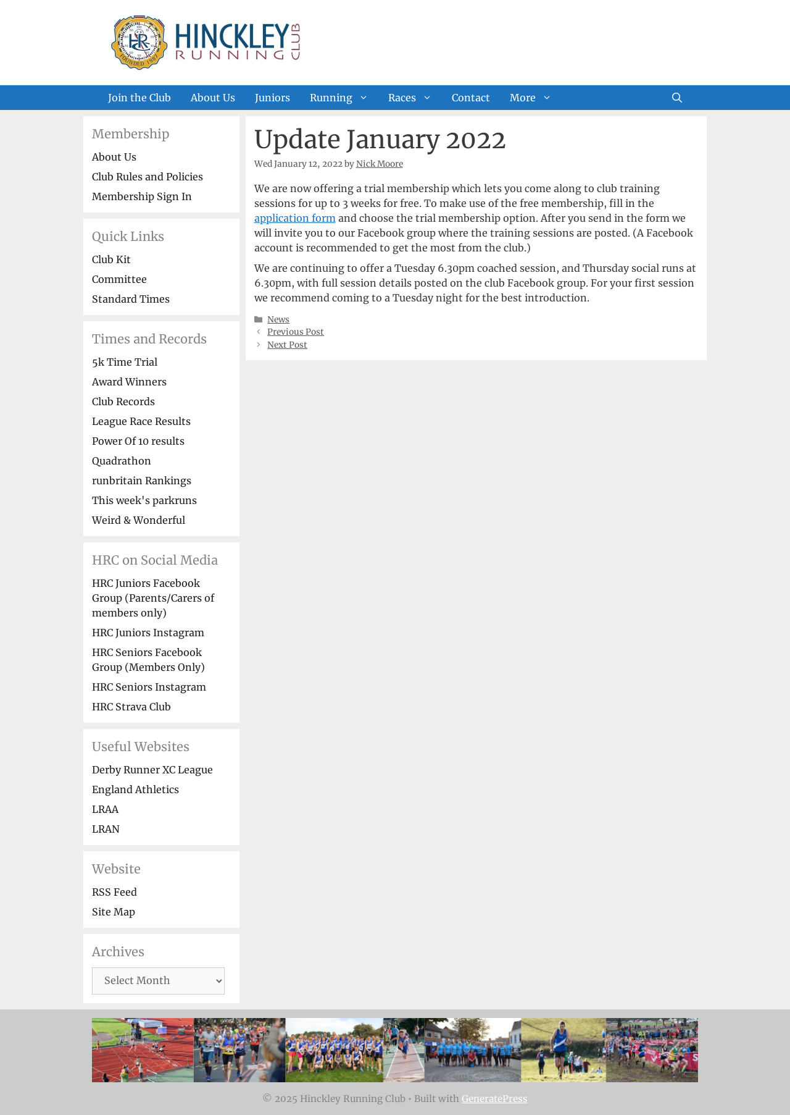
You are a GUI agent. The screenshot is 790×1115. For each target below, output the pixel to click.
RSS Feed (114, 892)
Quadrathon (121, 461)
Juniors (272, 97)
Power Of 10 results (138, 441)
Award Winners (129, 382)
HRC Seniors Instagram (149, 687)
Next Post (287, 345)
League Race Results (141, 421)
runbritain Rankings (141, 480)
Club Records (123, 401)
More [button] (536, 97)
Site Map (113, 912)
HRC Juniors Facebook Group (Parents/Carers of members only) (153, 598)
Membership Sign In (142, 196)
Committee (119, 279)
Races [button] (415, 97)
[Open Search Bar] (677, 97)
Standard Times (131, 299)
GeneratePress (495, 1098)
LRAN (106, 829)
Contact (471, 97)
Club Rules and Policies (147, 176)
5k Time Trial (124, 362)
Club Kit (111, 259)
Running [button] (344, 97)
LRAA (105, 809)
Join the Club (139, 97)
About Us (213, 97)
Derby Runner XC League (152, 770)
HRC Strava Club (131, 707)
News (278, 319)
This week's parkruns (144, 500)
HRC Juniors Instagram (148, 632)
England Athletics (135, 789)
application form (295, 218)
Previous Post (295, 332)
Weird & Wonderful (138, 520)
